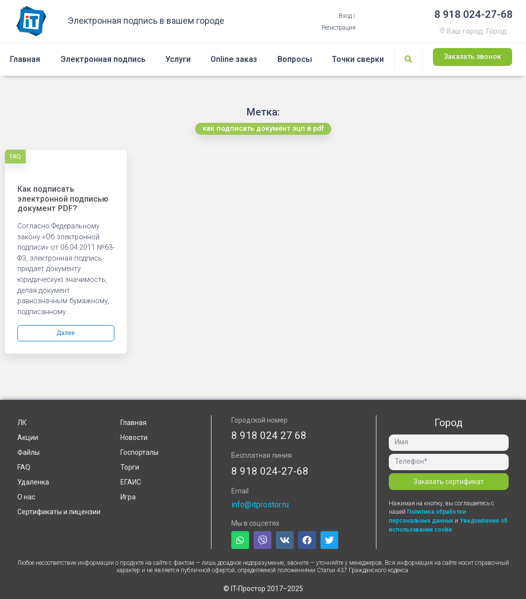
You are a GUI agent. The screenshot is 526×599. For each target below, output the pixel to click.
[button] (472, 57)
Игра (128, 497)
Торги (129, 467)
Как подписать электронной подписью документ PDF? (62, 198)
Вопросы (294, 59)
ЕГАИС (130, 482)
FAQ (15, 156)
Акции (27, 437)
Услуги (178, 59)
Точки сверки (358, 59)
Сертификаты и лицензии (59, 512)
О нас (26, 497)
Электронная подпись (103, 59)
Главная (25, 59)
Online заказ (233, 59)
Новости (134, 437)
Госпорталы (139, 452)
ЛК (22, 423)
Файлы (28, 452)
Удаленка (33, 482)
